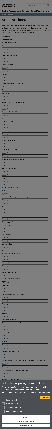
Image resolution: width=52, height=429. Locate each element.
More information (26, 425)
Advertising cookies (11, 407)
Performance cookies (12, 411)
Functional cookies (11, 404)
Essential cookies (10, 400)
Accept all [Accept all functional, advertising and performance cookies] (26, 417)
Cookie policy (45, 397)
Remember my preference (26, 421)
